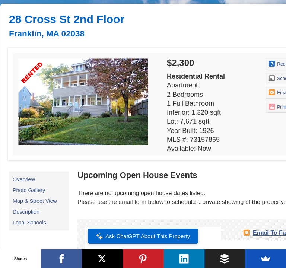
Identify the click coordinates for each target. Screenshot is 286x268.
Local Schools (29, 223)
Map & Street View (35, 201)
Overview (24, 179)
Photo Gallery (29, 190)
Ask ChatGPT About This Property (143, 236)
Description (26, 212)
